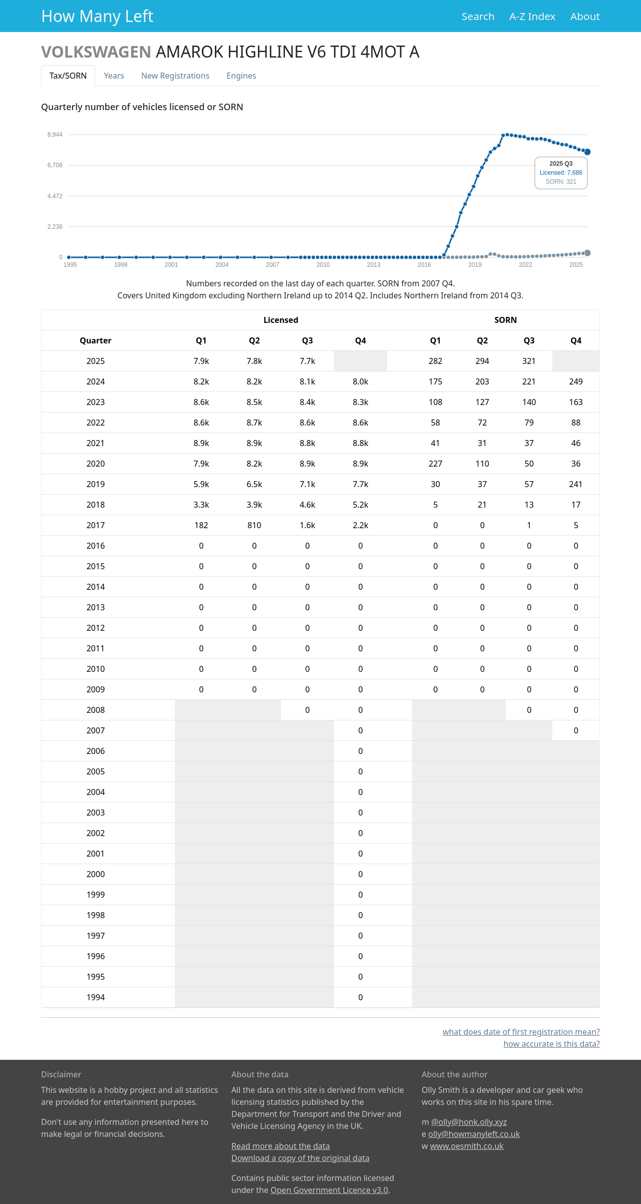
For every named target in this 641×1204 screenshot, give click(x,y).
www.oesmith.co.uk (467, 1145)
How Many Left (97, 16)
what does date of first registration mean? (521, 1031)
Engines (241, 75)
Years (114, 75)
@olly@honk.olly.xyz (469, 1121)
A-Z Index (532, 16)
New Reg (175, 75)
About (585, 16)
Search (478, 16)
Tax (68, 75)
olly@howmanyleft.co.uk (474, 1133)
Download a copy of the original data (300, 1157)
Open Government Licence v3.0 (329, 1189)
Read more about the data (280, 1145)
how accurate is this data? (551, 1043)
